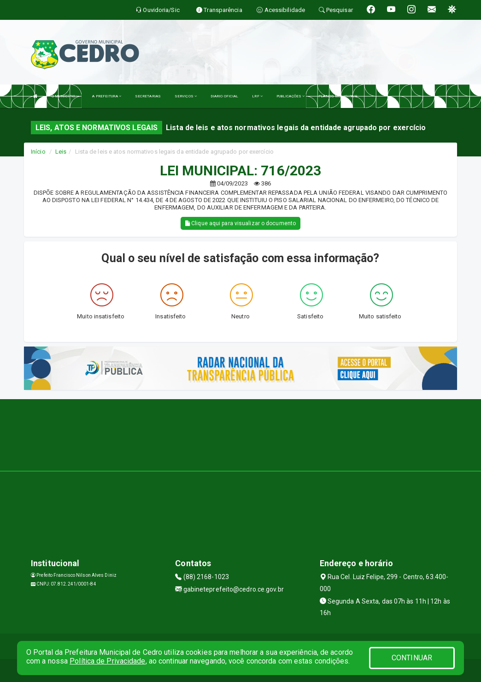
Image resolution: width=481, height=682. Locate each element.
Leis (60, 151)
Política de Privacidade (107, 661)
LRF (257, 96)
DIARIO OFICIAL (224, 96)
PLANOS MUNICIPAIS (338, 96)
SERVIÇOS (186, 96)
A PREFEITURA (106, 96)
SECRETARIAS (148, 96)
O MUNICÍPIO (65, 96)
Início (38, 151)
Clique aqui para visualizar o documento (240, 223)
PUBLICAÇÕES (290, 96)
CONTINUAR (412, 657)
